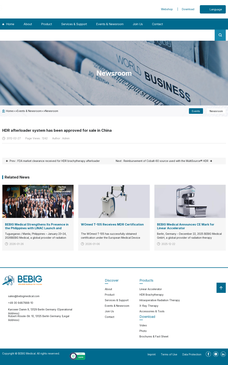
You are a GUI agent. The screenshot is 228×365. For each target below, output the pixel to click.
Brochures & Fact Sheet (153, 336)
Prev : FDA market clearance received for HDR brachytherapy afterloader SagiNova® (55, 161)
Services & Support (74, 24)
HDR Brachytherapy (151, 294)
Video (143, 325)
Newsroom (51, 110)
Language (215, 9)
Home (8, 24)
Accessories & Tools (151, 311)
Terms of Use (169, 354)
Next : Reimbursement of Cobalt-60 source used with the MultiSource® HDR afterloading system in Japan (162, 161)
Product (46, 24)
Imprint (152, 354)
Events (196, 111)
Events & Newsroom (110, 24)
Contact (157, 24)
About (28, 24)
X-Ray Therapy (148, 305)
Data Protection (191, 354)
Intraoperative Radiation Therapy (159, 300)
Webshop (167, 9)
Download (188, 9)
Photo (143, 330)
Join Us (138, 24)
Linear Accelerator (150, 289)
